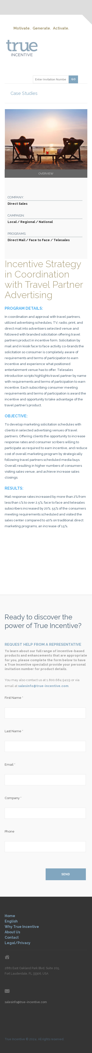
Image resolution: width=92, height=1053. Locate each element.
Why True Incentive (22, 927)
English (11, 921)
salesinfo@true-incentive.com (43, 686)
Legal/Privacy (17, 943)
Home (10, 916)
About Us (12, 932)
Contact (12, 937)
